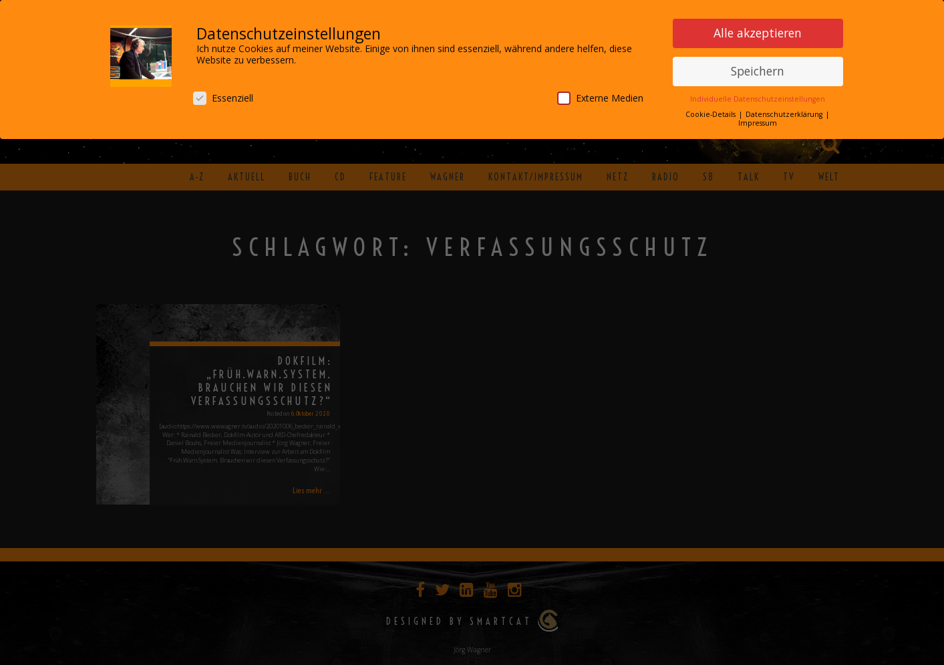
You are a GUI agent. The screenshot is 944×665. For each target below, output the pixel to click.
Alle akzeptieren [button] (758, 30)
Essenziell (223, 95)
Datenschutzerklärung (785, 111)
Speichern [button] (757, 68)
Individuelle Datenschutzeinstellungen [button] (757, 96)
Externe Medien (600, 95)
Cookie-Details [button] (711, 111)
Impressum (757, 120)
